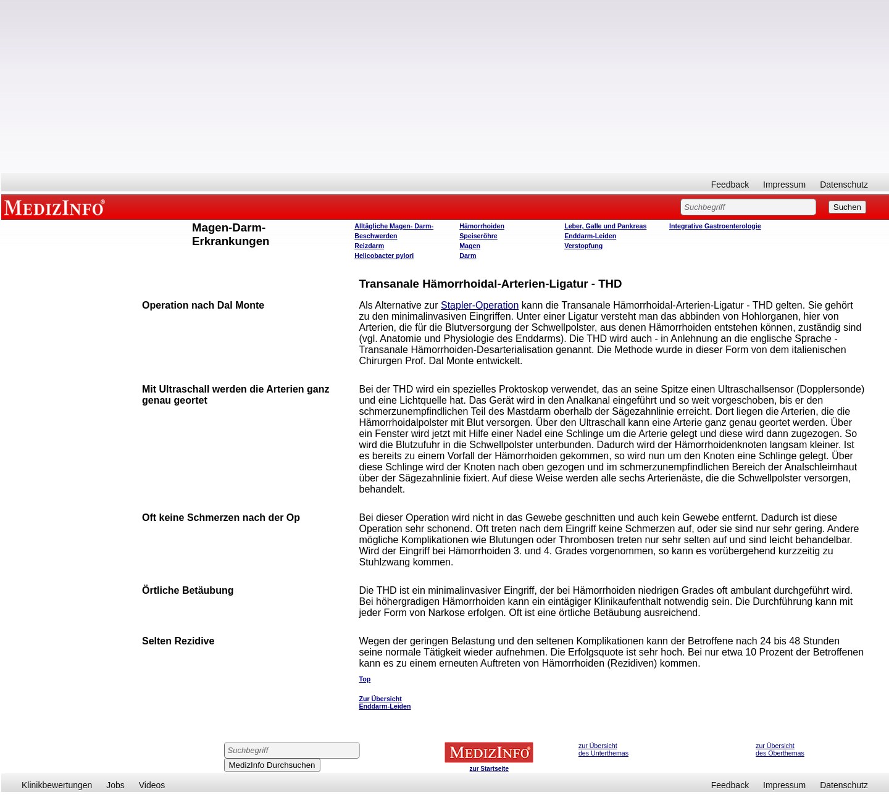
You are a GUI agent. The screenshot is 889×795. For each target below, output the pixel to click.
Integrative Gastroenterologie (715, 226)
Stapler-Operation (480, 305)
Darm (467, 255)
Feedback (730, 184)
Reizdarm (369, 245)
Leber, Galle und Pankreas (605, 226)
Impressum (784, 184)
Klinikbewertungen (57, 785)
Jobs (115, 785)
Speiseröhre (478, 235)
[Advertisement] (445, 86)
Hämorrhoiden (481, 226)
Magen (469, 245)
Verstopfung (583, 245)
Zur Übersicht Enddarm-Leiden (385, 702)
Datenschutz (844, 184)
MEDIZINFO (56, 206)
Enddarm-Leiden (590, 235)
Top (364, 679)
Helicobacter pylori (384, 255)
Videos (152, 785)
